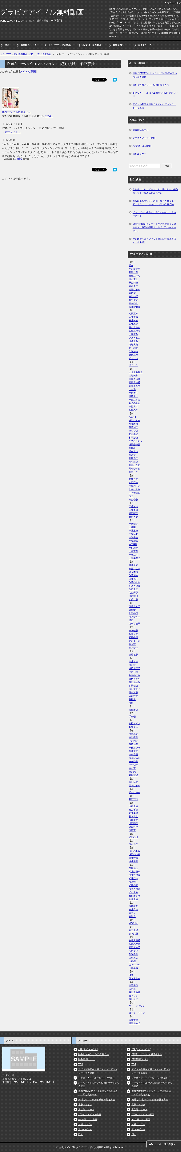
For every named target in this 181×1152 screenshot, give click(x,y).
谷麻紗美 (133, 696)
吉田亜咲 (133, 999)
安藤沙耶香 (134, 306)
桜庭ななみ (134, 568)
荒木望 (132, 293)
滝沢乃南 (133, 672)
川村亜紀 (133, 461)
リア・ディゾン (137, 1006)
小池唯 (132, 527)
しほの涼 (133, 613)
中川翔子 (133, 740)
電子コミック (85, 1104)
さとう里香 (134, 585)
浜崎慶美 (133, 820)
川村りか (133, 472)
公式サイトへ (13, 132)
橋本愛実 (133, 806)
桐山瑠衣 (133, 499)
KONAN (133, 544)
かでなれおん (136, 441)
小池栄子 (133, 523)
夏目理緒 (133, 775)
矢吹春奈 (133, 954)
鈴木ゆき (133, 647)
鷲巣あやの (134, 1023)
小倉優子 (133, 393)
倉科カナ (133, 517)
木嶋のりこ (134, 486)
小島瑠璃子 (134, 541)
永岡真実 (133, 734)
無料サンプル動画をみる (16, 111)
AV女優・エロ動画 (91, 45)
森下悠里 (133, 933)
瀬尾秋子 (133, 654)
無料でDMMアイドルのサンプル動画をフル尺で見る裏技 (155, 75)
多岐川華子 (134, 668)
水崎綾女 (133, 906)
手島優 (132, 716)
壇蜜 (131, 703)
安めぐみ (133, 951)
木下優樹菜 (134, 492)
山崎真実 (133, 957)
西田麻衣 (133, 782)
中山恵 (132, 768)
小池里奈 (133, 530)
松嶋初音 (133, 885)
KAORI (132, 417)
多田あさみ (134, 682)
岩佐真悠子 (134, 355)
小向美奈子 (134, 558)
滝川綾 (132, 665)
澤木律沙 (133, 596)
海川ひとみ (134, 420)
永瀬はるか (134, 758)
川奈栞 (132, 455)
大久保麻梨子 (136, 372)
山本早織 (133, 968)
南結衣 (132, 916)
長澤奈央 (133, 751)
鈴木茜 (132, 644)
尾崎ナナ (133, 396)
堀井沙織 (133, 858)
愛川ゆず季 (134, 269)
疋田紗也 (133, 837)
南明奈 (132, 913)
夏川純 (132, 771)
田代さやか (134, 678)
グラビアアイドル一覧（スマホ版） (96, 1077)
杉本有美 (133, 634)
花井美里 (133, 813)
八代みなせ (134, 944)
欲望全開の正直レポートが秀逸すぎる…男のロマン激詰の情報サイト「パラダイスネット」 (154, 227)
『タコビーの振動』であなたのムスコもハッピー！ (154, 214)
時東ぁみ (133, 727)
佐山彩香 (133, 592)
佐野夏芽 (133, 589)
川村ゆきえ (134, 468)
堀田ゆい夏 (134, 854)
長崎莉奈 (133, 744)
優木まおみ (134, 978)
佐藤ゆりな (134, 582)
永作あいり (134, 747)
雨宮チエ (133, 286)
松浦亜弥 (133, 878)
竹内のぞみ (134, 675)
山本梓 (132, 961)
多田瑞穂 (133, 685)
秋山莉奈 (133, 282)
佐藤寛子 (133, 579)
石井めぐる (134, 324)
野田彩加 (133, 799)
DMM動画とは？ (86, 1059)
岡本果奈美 (134, 386)
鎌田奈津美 (134, 444)
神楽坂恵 (133, 424)
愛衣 (131, 265)
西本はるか (134, 785)
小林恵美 (133, 551)
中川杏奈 (133, 737)
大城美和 (133, 375)
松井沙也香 (134, 875)
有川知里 (133, 296)
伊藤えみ (133, 341)
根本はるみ (134, 792)
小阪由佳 (133, 537)
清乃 (131, 496)
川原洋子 (133, 458)
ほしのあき (134, 851)
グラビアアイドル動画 (59, 45)
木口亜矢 (133, 482)
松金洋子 (133, 882)
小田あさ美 (134, 399)
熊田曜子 (133, 513)
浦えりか (133, 365)
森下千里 (133, 930)
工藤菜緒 (133, 506)
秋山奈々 (133, 279)
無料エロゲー (120, 45)
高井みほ (133, 661)
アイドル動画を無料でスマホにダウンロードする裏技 (154, 106)
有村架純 (133, 300)
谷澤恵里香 (134, 940)
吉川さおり (134, 992)
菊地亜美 (133, 479)
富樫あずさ (134, 723)
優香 (131, 975)
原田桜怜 (133, 827)
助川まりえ (134, 641)
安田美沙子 (134, 947)
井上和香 (133, 348)
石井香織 (133, 317)
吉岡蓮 (132, 988)
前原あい (133, 868)
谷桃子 (132, 699)
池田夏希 (133, 313)
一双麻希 (133, 334)
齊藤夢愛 (133, 565)
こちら (49, 115)
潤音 (131, 620)
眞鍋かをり (134, 895)
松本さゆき (134, 889)
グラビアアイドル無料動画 (42, 12)
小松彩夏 (133, 548)
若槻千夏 (133, 1019)
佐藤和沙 (133, 575)
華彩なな (133, 430)
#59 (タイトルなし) (88, 1049)
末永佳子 (133, 630)
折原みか (133, 410)
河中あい (133, 451)
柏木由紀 (133, 434)
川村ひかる (134, 465)
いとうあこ (134, 337)
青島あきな (134, 275)
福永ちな (133, 844)
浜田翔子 (133, 823)
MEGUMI (133, 923)
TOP (7, 45)
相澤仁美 (133, 272)
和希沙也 (133, 437)
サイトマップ (174, 2)
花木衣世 (133, 816)
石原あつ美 (134, 331)
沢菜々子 (133, 599)
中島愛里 (133, 754)
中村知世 (133, 765)
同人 (80, 1134)
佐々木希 (133, 572)
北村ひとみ (134, 489)
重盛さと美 (134, 606)
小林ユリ (133, 554)
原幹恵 (132, 830)
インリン (133, 358)
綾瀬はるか (134, 289)
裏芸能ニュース (29, 45)
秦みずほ (133, 809)
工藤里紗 (133, 510)
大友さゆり (134, 379)
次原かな (133, 709)
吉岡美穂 (133, 985)
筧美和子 (133, 427)
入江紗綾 (133, 351)
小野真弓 (133, 406)
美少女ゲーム (145, 45)
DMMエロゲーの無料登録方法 (93, 1054)
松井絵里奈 (134, 871)
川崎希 (132, 448)
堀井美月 (133, 861)
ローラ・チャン (137, 1013)
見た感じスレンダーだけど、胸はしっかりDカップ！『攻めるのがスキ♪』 (155, 191)
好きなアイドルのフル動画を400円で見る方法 (155, 94)
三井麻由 (133, 909)
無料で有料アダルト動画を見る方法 (151, 84)
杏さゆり (133, 303)
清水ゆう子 (134, 616)
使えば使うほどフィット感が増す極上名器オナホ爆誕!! (154, 240)
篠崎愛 (132, 610)
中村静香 (133, 761)
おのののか (134, 403)
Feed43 (18, 159)
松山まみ (133, 892)
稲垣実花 (133, 344)
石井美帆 (133, 320)
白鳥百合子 (134, 623)
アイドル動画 (28, 71)
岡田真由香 (134, 382)
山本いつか (134, 964)
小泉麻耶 (133, 534)
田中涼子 (133, 692)
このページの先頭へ (165, 1144)
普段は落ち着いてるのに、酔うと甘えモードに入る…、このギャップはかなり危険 (154, 203)
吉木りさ (133, 995)
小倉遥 (132, 389)
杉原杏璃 (133, 637)
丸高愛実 (133, 899)
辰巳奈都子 (134, 689)
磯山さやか (134, 327)
